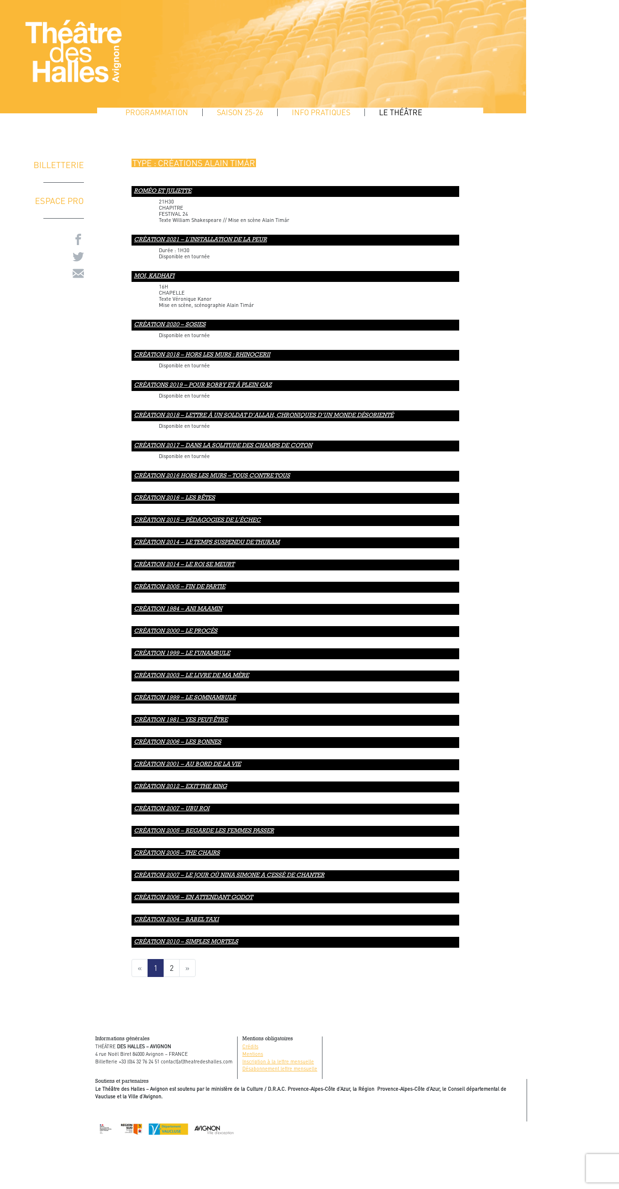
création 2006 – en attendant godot (193, 898)
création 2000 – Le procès (175, 631)
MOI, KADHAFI (154, 276)
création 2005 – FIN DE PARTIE (179, 587)
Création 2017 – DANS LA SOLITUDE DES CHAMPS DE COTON (223, 446)
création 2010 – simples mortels (186, 942)
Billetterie (58, 164)
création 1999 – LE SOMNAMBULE (185, 698)
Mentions (252, 1054)
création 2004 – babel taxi (176, 920)
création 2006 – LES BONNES (177, 742)
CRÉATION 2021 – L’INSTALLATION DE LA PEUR (200, 240)
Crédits (250, 1046)
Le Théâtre (400, 112)
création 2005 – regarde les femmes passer (204, 831)
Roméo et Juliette (162, 191)
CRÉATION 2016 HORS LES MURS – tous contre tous (212, 476)
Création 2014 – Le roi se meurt (184, 565)
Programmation (156, 112)
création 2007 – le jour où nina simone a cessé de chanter (229, 876)
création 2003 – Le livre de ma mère (191, 676)
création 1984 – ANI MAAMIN (178, 609)
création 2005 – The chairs (177, 853)
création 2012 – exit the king (180, 787)
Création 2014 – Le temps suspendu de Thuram (207, 543)
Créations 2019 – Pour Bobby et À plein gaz (203, 385)
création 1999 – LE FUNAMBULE (182, 654)
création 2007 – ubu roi (171, 809)
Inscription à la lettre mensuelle (278, 1061)
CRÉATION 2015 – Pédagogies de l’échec (197, 521)
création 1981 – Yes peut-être (181, 720)
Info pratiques (321, 112)
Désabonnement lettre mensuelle (279, 1068)
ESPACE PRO (59, 200)
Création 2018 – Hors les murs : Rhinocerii (202, 355)
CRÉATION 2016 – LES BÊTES (174, 498)
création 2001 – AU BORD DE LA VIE (187, 765)
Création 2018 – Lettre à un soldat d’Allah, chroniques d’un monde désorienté (264, 416)
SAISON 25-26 (240, 112)
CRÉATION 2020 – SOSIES (170, 325)
